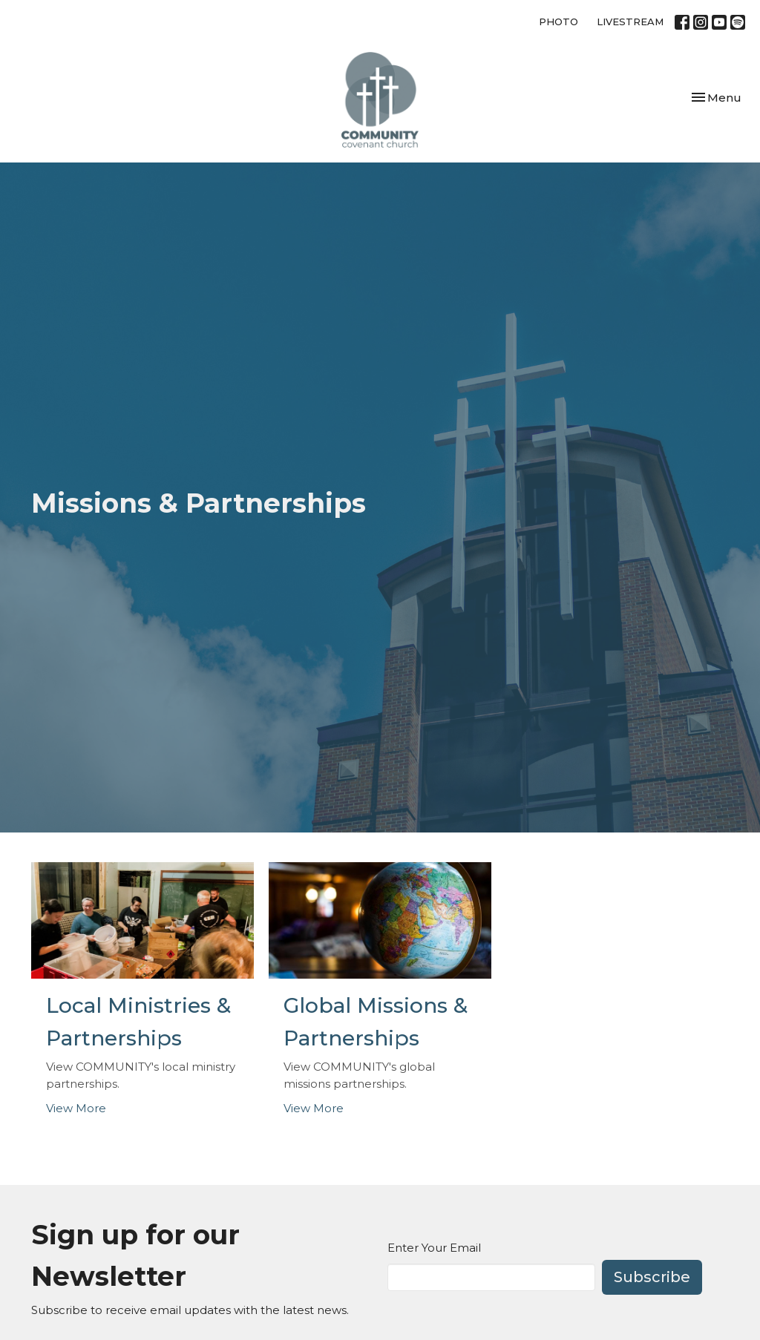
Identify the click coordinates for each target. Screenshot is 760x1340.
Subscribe (652, 1277)
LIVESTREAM (630, 21)
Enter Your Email (434, 1248)
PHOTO (558, 21)
